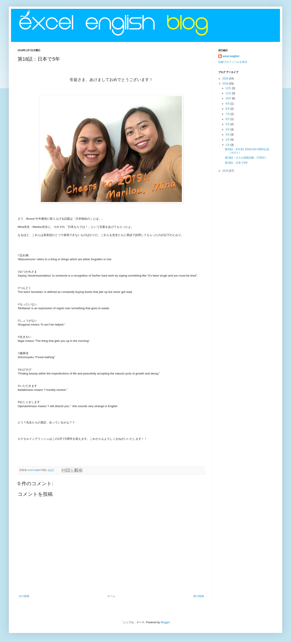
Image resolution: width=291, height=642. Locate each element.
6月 (228, 119)
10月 (229, 98)
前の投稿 (198, 596)
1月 (228, 144)
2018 (225, 170)
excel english (231, 56)
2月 (228, 139)
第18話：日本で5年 (236, 162)
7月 (228, 114)
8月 (228, 108)
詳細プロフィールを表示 (232, 62)
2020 (225, 78)
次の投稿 (24, 596)
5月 (228, 124)
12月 (229, 88)
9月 (228, 103)
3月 (228, 134)
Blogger (165, 622)
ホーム (111, 596)
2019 (225, 83)
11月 (229, 93)
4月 (228, 129)
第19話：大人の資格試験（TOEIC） (246, 157)
